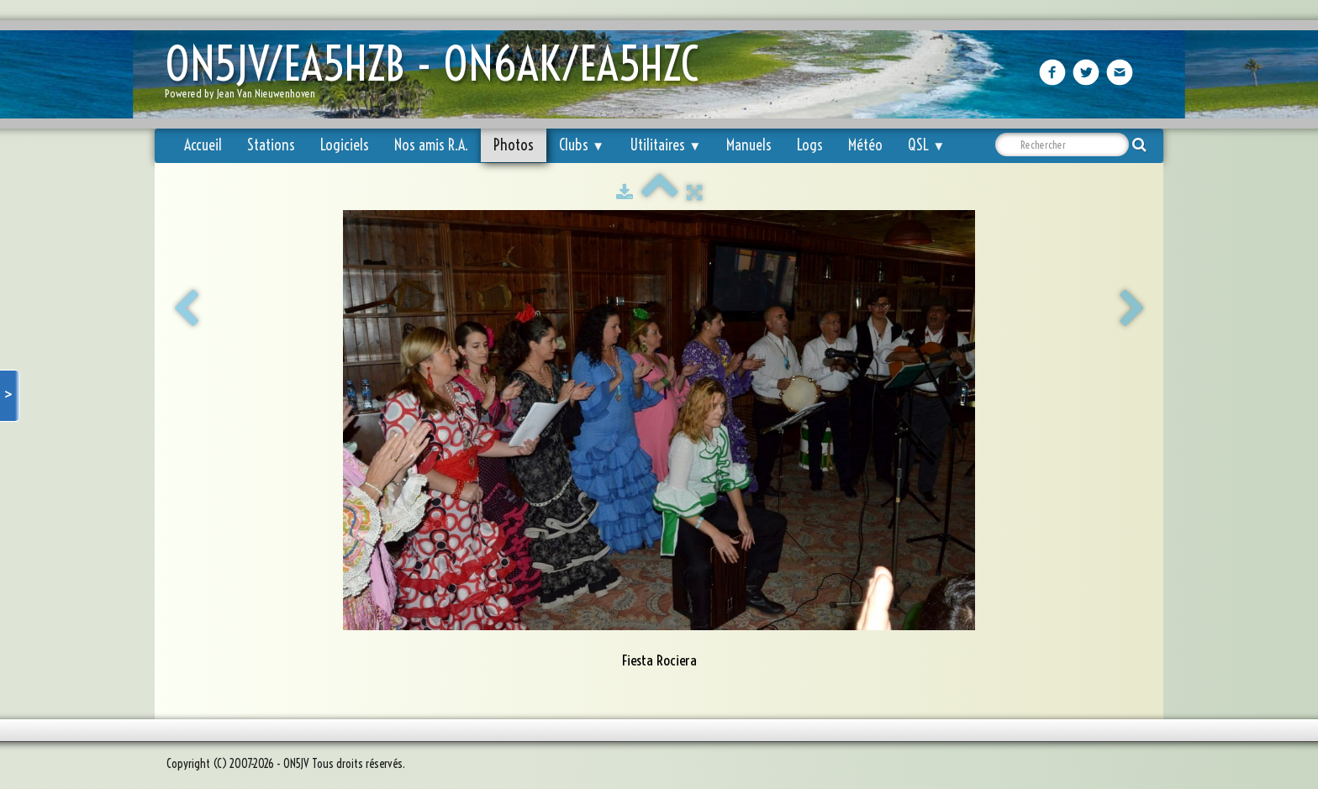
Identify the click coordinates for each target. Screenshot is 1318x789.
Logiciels (344, 145)
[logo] (438, 76)
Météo (865, 145)
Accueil (203, 145)
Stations (271, 145)
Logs (810, 145)
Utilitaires (665, 145)
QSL (926, 145)
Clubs (581, 145)
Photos (513, 145)
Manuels (749, 145)
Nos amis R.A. (431, 145)
